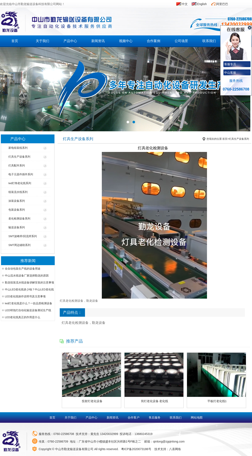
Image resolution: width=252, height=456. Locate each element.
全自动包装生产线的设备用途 (22, 268)
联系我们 (209, 41)
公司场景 (181, 41)
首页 (14, 41)
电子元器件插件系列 (20, 174)
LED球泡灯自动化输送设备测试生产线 (28, 310)
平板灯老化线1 (217, 401)
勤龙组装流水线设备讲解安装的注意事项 (29, 282)
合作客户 (134, 417)
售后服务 (155, 417)
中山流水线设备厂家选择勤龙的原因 (27, 275)
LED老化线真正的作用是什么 (22, 317)
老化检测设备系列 (19, 218)
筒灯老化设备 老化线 (154, 401)
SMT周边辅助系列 (19, 245)
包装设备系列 (16, 209)
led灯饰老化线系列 (19, 183)
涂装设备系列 (16, 200)
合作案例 (153, 41)
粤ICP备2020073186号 (136, 449)
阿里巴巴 (222, 4)
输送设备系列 (16, 227)
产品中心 (70, 41)
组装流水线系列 (18, 192)
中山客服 (230, 72)
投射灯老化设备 (92, 401)
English (202, 4)
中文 (185, 4)
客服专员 (230, 64)
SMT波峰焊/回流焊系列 (22, 236)
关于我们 (42, 41)
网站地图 (197, 417)
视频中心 (126, 41)
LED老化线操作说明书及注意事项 (25, 296)
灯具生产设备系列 (19, 156)
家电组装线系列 (18, 147)
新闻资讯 (98, 41)
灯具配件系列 (16, 165)
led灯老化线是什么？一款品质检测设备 (28, 303)
